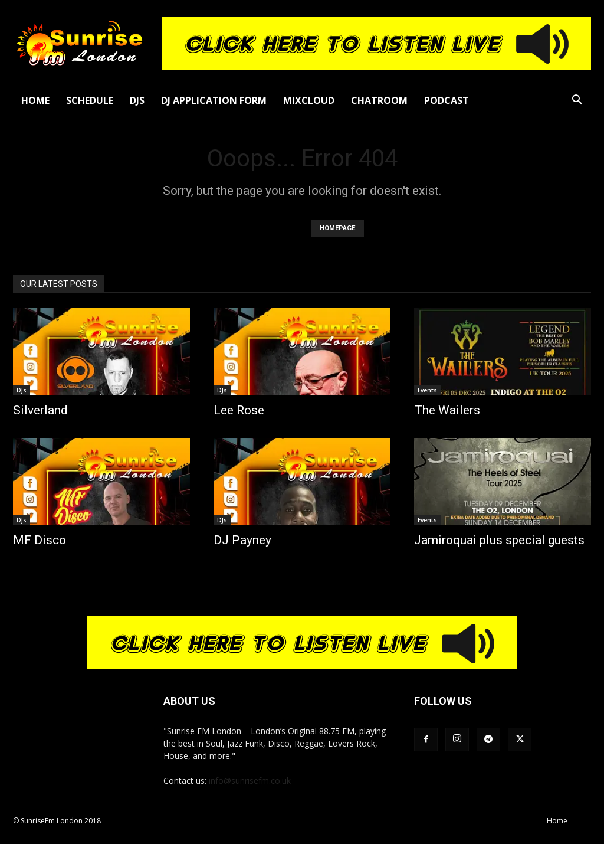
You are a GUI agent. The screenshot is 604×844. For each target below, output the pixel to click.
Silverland (40, 410)
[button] (577, 101)
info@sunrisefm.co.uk (250, 780)
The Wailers (447, 410)
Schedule (89, 100)
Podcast (446, 100)
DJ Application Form (214, 100)
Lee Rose (239, 410)
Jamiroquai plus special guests (499, 540)
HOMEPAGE (337, 228)
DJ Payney (242, 540)
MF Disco (39, 540)
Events (427, 390)
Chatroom (379, 100)
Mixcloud (308, 100)
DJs (137, 100)
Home (35, 100)
